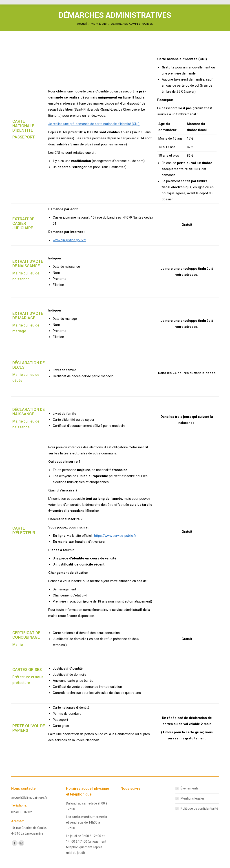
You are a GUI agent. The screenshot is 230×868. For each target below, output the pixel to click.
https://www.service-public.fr (115, 536)
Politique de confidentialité (199, 808)
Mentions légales (193, 798)
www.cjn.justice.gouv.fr (69, 240)
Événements (190, 788)
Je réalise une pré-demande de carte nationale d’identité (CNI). (94, 124)
